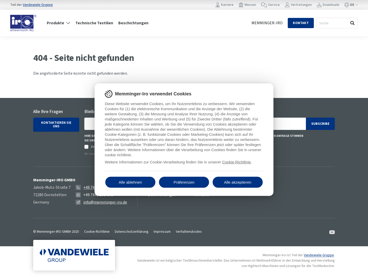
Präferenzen (184, 182)
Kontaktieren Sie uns (56, 124)
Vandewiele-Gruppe (38, 5)
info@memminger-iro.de (105, 202)
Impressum (162, 231)
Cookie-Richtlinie (97, 231)
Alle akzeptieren (237, 182)
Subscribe (320, 123)
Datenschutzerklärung (131, 231)
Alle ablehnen (130, 182)
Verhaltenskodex (189, 231)
